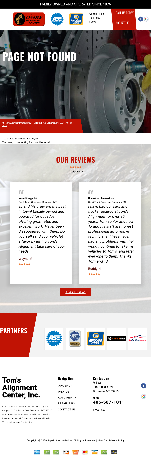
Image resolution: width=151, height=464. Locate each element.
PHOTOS (63, 391)
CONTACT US (67, 409)
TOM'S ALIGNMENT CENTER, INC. (22, 138)
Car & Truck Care (27, 202)
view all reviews (75, 292)
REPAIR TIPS (66, 403)
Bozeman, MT (49, 202)
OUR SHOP (65, 385)
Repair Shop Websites (59, 440)
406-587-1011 (123, 22)
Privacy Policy (116, 440)
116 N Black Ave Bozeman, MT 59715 (48, 123)
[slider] (75, 167)
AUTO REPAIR (67, 397)
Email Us (99, 410)
